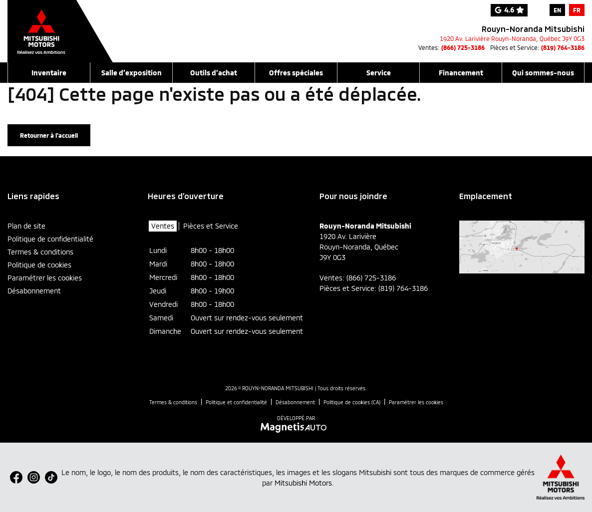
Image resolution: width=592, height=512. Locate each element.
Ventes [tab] (162, 226)
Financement (461, 72)
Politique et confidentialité (236, 402)
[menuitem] (557, 10)
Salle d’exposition (131, 72)
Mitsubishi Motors (303, 483)
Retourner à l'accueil (49, 135)
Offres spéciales (296, 72)
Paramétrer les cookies (44, 277)
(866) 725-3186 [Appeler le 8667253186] (463, 47)
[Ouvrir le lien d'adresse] (512, 38)
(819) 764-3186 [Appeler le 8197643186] (563, 47)
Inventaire (48, 72)
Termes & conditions (40, 252)
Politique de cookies (39, 264)
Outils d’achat (213, 72)
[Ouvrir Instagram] (33, 477)
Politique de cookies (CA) (351, 402)
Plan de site (26, 226)
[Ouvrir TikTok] (51, 477)
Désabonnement (34, 290)
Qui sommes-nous (543, 72)
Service (378, 72)
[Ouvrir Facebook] (16, 477)
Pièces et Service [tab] (210, 226)
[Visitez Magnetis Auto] (296, 426)
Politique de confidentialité (50, 239)
